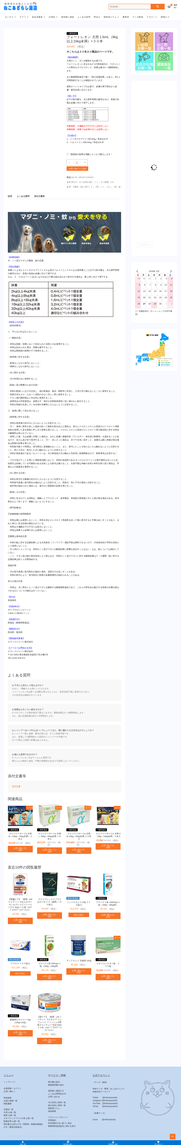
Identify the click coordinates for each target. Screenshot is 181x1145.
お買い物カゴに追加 (77, 169)
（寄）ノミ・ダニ (102, 187)
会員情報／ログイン (12, 1088)
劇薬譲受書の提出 (56, 1085)
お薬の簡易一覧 (10, 1101)
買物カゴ (165, 17)
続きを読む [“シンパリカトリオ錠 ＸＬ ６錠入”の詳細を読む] (79, 915)
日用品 (52, 17)
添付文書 (16, 786)
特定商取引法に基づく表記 (60, 1123)
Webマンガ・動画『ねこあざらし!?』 (109, 1089)
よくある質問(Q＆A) (57, 1094)
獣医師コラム (110, 17)
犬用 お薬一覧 (10, 1112)
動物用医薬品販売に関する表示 (62, 1126)
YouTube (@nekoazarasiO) (105, 1103)
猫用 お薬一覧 (10, 1115)
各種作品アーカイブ (101, 1091)
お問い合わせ (54, 1097)
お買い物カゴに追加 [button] (20, 849)
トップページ (9, 1082)
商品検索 (7, 1098)
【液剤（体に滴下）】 (82, 187)
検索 (158, 6)
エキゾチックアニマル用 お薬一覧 (19, 1118)
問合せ (97, 17)
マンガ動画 (137, 17)
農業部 (126, 17)
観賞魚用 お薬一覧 (12, 1121)
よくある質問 (84, 17)
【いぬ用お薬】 (85, 182)
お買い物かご (9, 1091)
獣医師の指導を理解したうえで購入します (91, 154)
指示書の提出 (54, 1082)
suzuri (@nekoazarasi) (104, 1119)
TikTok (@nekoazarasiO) (105, 1106)
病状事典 (52, 1111)
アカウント (152, 17)
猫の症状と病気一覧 (57, 1105)
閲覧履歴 (7, 1104)
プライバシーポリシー (58, 1117)
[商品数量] (77, 162)
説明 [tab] (10, 196)
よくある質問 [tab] (23, 196)
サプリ (23, 17)
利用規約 (52, 1120)
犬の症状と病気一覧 (57, 1102)
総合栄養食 (37, 17)
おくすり (9, 17)
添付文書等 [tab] (39, 196)
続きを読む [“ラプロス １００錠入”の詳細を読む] (20, 973)
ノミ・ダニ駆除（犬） (104, 182)
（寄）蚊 (116, 187)
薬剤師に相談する (56, 1091)
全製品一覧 (8, 1109)
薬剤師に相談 (67, 17)
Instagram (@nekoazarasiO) (105, 1100)
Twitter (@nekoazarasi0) (105, 1097)
